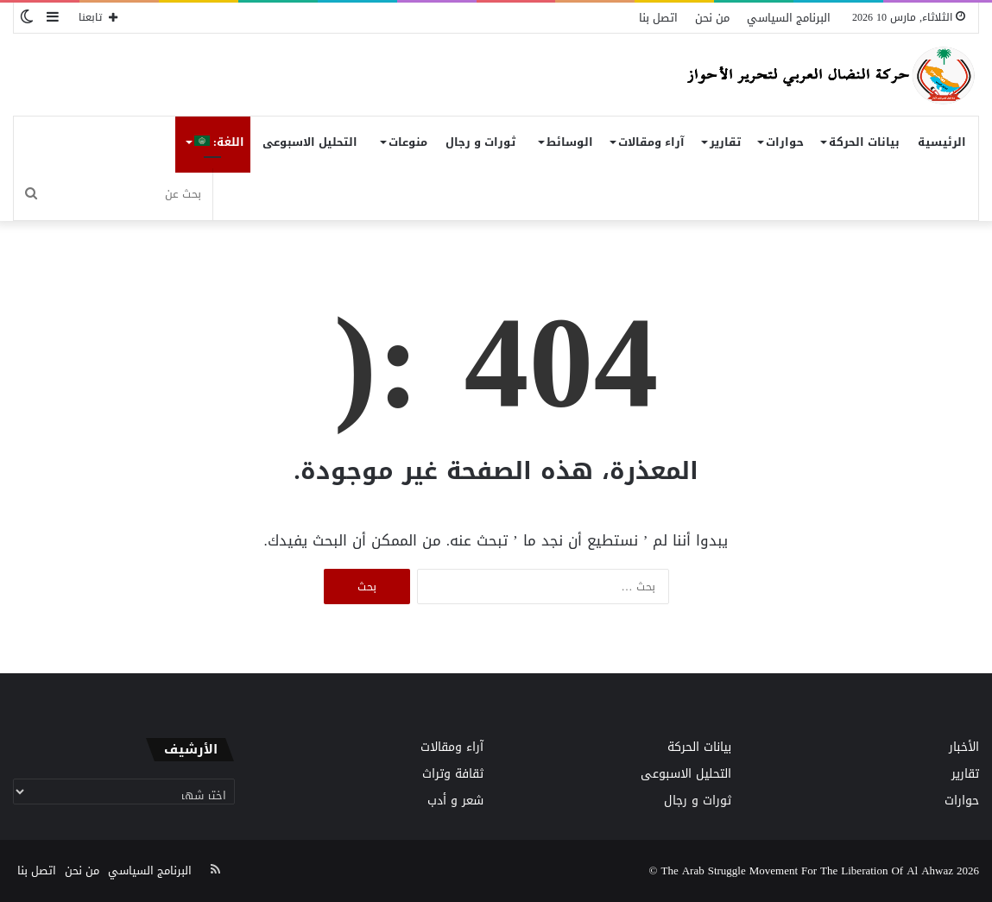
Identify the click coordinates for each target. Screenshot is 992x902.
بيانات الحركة (864, 142)
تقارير (725, 142)
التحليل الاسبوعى (309, 142)
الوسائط (570, 142)
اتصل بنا (658, 17)
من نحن (712, 17)
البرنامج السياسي (789, 17)
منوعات (408, 142)
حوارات (785, 142)
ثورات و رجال (480, 142)
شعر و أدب (455, 800)
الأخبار (964, 747)
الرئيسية (942, 142)
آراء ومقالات (651, 142)
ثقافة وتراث (452, 774)
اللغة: (219, 142)
